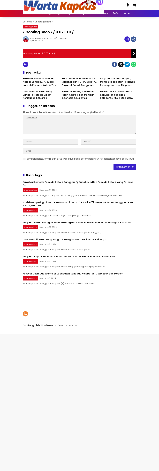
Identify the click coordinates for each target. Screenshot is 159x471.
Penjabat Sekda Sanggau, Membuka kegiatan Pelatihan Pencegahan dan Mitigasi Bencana (117, 82)
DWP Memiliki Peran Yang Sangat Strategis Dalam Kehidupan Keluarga (37, 95)
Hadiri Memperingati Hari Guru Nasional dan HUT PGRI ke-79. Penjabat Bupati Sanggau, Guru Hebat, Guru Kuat (79, 82)
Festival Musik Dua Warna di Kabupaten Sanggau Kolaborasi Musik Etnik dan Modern (116, 95)
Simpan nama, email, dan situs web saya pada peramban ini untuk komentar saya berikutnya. (80, 158)
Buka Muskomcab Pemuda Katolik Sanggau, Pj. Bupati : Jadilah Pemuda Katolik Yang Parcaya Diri (40, 82)
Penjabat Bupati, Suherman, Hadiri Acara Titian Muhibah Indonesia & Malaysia (77, 95)
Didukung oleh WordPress (38, 325)
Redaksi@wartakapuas (41, 38)
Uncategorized (30, 26)
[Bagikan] (133, 39)
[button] (127, 5)
